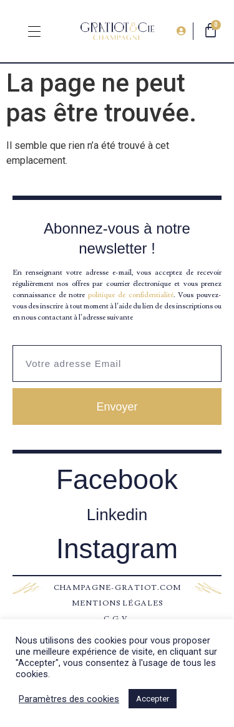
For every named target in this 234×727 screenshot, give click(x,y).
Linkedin (117, 514)
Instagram (117, 548)
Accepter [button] (152, 698)
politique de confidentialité (130, 295)
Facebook (117, 479)
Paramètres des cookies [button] (69, 699)
